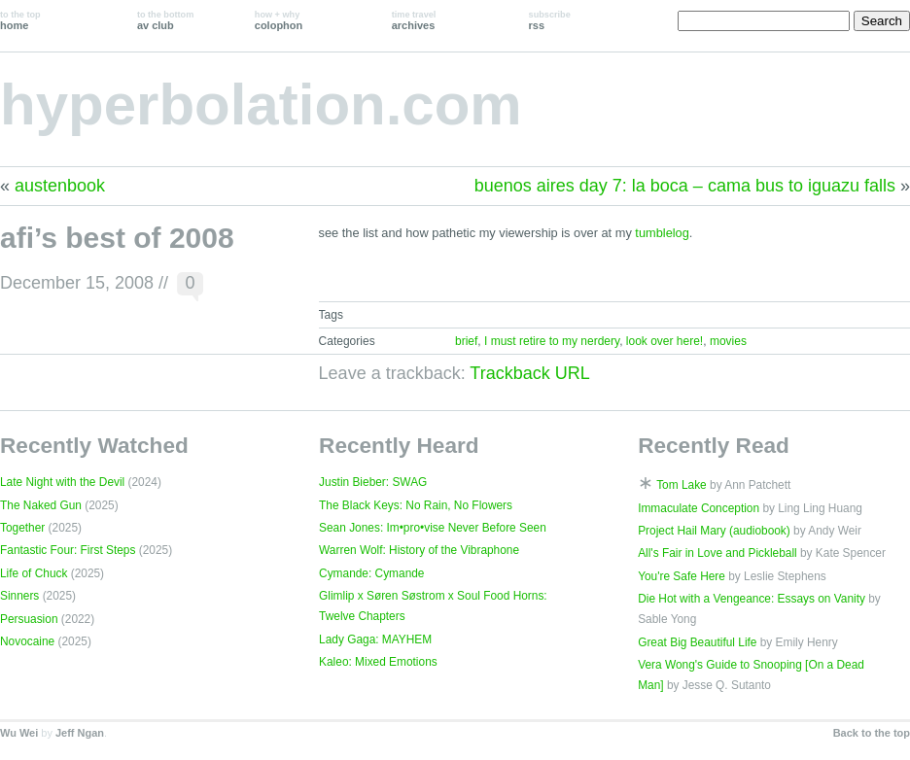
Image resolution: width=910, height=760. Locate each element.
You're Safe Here (681, 576)
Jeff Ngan (79, 733)
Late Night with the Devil (62, 482)
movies (728, 341)
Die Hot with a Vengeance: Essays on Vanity (751, 598)
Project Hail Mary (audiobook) (714, 530)
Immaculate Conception (698, 508)
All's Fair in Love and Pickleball (717, 553)
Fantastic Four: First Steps (67, 550)
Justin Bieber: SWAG (373, 482)
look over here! (664, 341)
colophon (278, 20)
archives (414, 20)
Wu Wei (19, 733)
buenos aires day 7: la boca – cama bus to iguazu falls (684, 185)
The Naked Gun (41, 505)
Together (22, 528)
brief (466, 341)
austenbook (60, 185)
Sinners (19, 596)
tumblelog (662, 232)
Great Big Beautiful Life (697, 642)
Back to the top (871, 733)
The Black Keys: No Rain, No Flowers (415, 505)
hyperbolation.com (261, 104)
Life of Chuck (33, 573)
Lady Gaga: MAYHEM (375, 639)
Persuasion (29, 619)
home (20, 20)
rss (550, 20)
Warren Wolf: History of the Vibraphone (419, 550)
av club (165, 20)
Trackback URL (529, 373)
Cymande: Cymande (371, 573)
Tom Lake (681, 485)
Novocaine (27, 641)
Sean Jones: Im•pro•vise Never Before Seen (432, 528)
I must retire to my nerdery (551, 341)
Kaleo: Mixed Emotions (378, 662)
